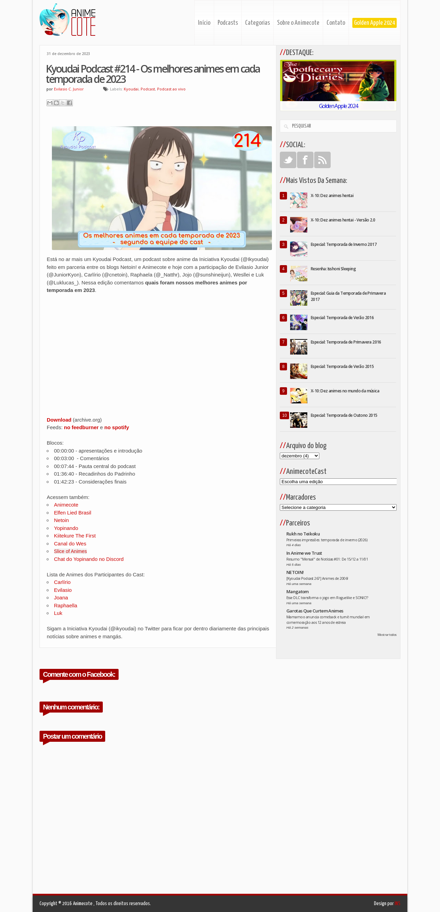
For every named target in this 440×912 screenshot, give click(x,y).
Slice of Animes (70, 551)
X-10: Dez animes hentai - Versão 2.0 (343, 220)
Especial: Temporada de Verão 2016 (342, 318)
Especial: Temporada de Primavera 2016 (346, 342)
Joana (61, 597)
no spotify (116, 427)
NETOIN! (295, 572)
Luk (58, 613)
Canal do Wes (70, 543)
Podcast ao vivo (171, 88)
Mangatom (297, 591)
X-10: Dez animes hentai (332, 195)
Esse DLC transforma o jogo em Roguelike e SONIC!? (327, 597)
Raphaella (65, 605)
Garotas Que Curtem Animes (314, 611)
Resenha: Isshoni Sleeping (333, 269)
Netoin (61, 520)
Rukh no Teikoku (303, 534)
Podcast (148, 88)
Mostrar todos (387, 634)
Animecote (66, 505)
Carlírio (62, 582)
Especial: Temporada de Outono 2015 (344, 415)
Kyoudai (131, 88)
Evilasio (63, 590)
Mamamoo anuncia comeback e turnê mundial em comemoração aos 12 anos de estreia (328, 620)
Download (59, 420)
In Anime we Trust (304, 553)
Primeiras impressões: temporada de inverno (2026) (326, 540)
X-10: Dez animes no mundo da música (345, 391)
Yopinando (66, 528)
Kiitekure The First (75, 536)
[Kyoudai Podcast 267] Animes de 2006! (317, 578)
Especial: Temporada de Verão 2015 (342, 366)
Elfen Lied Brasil (72, 512)
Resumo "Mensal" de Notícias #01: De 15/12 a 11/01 (327, 559)
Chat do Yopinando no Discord (89, 559)
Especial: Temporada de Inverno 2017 (343, 244)
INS (397, 903)
